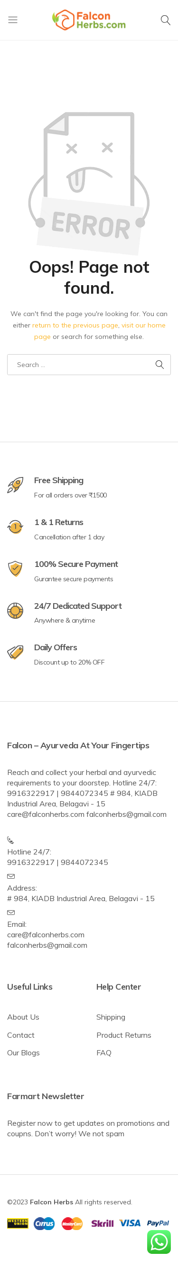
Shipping (110, 1017)
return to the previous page (75, 325)
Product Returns (123, 1035)
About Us (23, 1017)
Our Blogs (23, 1052)
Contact (21, 1035)
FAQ (104, 1052)
